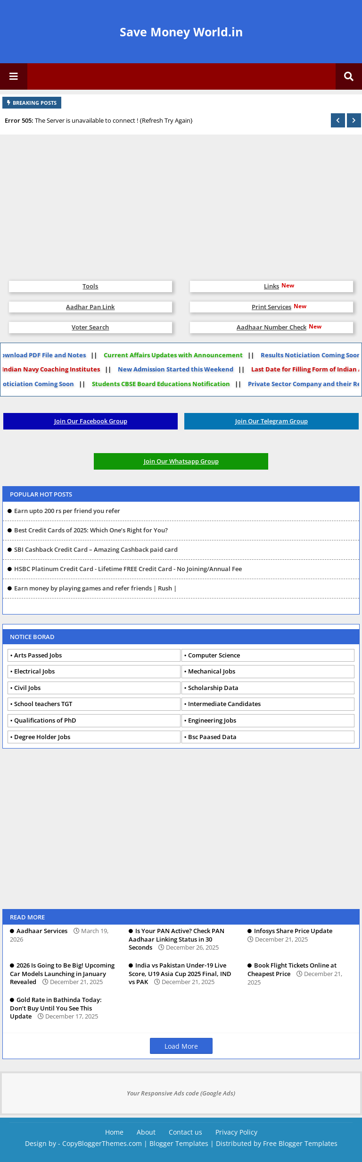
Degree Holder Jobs (42, 737)
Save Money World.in (181, 32)
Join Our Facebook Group (90, 421)
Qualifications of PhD (45, 720)
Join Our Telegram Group (271, 421)
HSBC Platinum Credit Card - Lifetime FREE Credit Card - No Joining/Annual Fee (128, 568)
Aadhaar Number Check (271, 327)
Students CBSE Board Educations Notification (155, 383)
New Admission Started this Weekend (169, 369)
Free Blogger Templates (300, 1143)
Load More (181, 1046)
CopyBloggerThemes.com (102, 1143)
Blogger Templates (178, 1143)
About (146, 1132)
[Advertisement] (181, 203)
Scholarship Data (213, 687)
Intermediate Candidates (224, 703)
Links (271, 286)
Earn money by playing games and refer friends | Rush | (95, 588)
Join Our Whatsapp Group (181, 461)
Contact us (185, 1132)
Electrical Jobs (34, 671)
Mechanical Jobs (211, 671)
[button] (338, 120)
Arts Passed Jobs (38, 655)
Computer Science (214, 655)
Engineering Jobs (212, 720)
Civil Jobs (27, 687)
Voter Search (90, 327)
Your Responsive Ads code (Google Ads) (181, 1093)
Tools (90, 286)
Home (114, 1132)
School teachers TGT (43, 703)
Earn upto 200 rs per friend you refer (67, 510)
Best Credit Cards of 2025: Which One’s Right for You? (91, 530)
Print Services (271, 307)
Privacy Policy (236, 1132)
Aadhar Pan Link (90, 307)
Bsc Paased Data (212, 737)
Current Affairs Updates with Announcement (179, 355)
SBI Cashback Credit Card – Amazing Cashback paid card (96, 549)
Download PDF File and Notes (47, 355)
